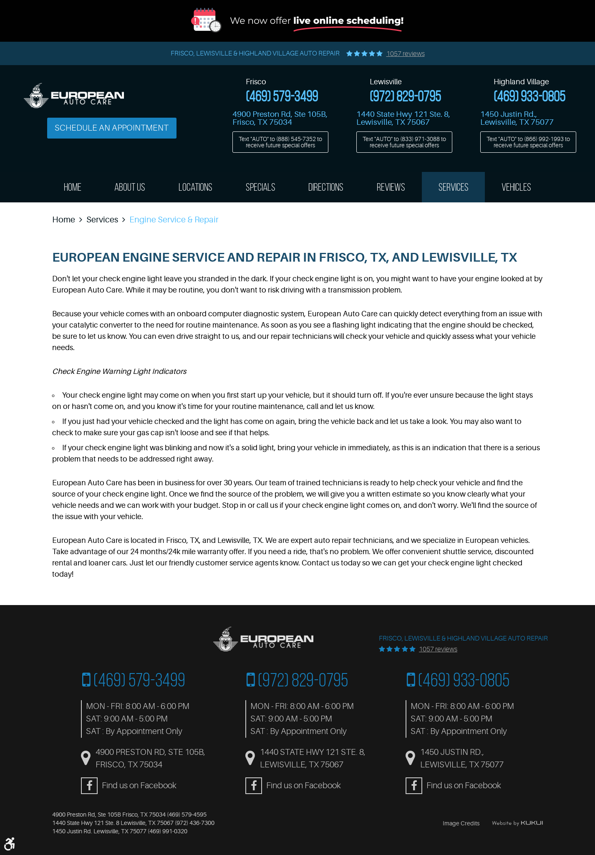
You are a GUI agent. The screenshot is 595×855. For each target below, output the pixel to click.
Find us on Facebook (139, 785)
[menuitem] (72, 187)
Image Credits (461, 823)
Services (454, 187)
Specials (260, 187)
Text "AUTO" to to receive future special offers (280, 142)
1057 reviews (405, 53)
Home (72, 187)
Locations (195, 187)
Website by (517, 823)
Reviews (391, 187)
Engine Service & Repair (174, 219)
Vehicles (516, 187)
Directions (325, 187)
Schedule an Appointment (112, 128)
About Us (129, 187)
